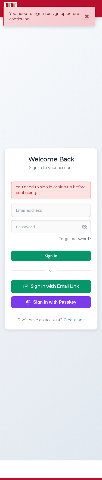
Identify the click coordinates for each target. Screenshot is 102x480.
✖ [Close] (86, 16)
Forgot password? (75, 238)
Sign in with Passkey (51, 302)
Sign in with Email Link (51, 286)
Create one (74, 319)
